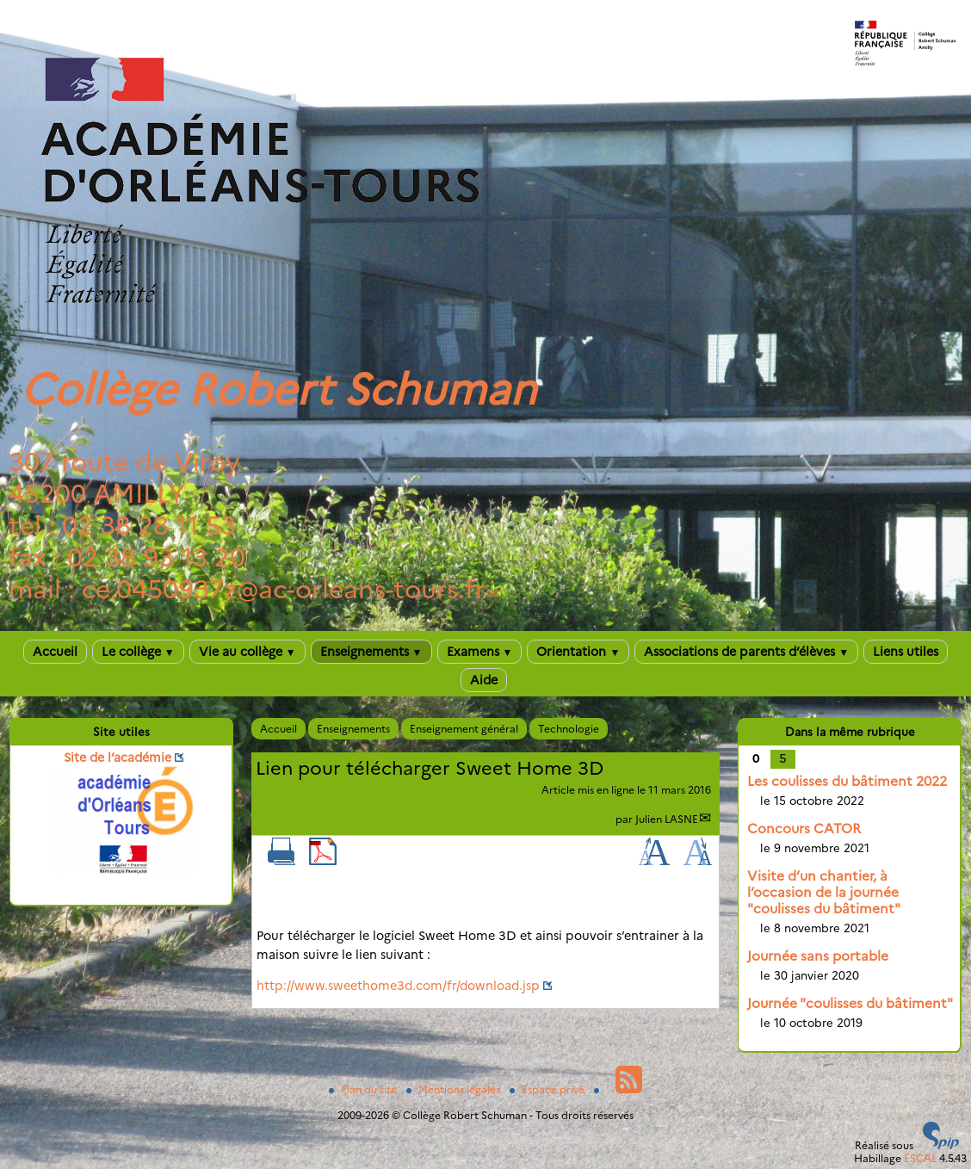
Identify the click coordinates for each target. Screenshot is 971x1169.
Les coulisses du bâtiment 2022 (847, 781)
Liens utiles (905, 651)
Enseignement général (464, 728)
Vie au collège (247, 651)
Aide (484, 680)
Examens (480, 651)
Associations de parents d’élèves (746, 651)
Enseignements (371, 651)
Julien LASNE (666, 819)
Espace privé (548, 1089)
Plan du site (364, 1089)
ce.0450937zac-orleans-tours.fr (284, 589)
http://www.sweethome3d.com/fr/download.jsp (398, 985)
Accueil (55, 651)
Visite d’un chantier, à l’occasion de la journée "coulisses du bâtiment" (823, 892)
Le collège (138, 651)
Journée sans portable (817, 956)
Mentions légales (454, 1089)
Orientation (578, 651)
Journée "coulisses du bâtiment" (850, 1003)
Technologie (568, 728)
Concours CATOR (804, 828)
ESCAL (920, 1158)
